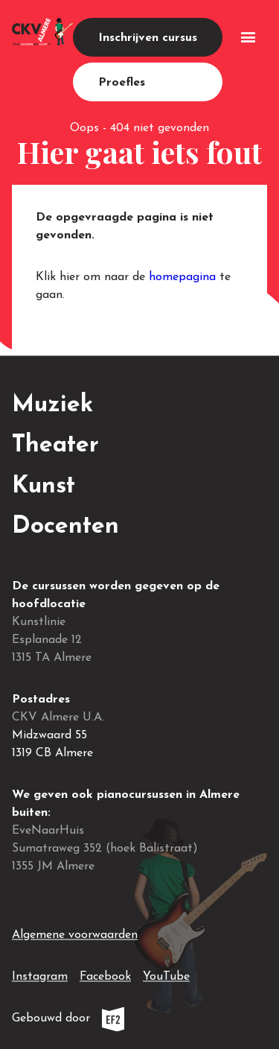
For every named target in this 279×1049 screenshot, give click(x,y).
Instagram (40, 974)
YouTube (166, 974)
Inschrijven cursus (147, 38)
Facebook (105, 974)
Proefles (121, 83)
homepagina (182, 277)
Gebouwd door (101, 1019)
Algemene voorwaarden (75, 935)
